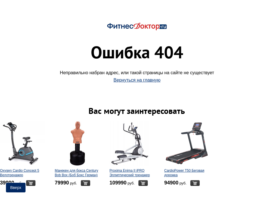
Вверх (15, 187)
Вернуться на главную (136, 80)
